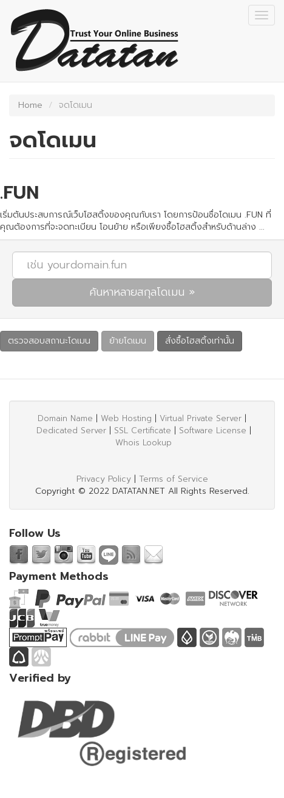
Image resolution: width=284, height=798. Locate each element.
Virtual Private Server (201, 418)
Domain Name (65, 418)
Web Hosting (126, 418)
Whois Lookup (143, 442)
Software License (212, 430)
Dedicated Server (71, 430)
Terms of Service (173, 479)
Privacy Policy (103, 479)
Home (30, 105)
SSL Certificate (142, 430)
